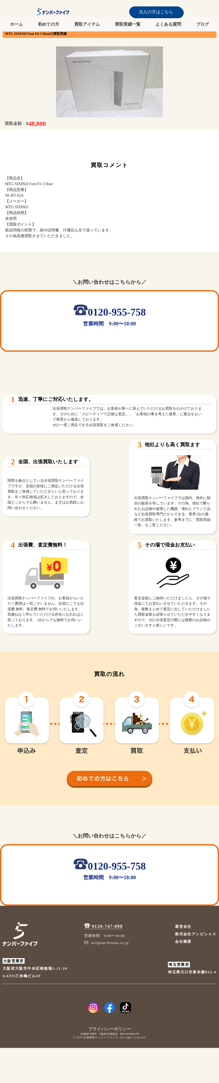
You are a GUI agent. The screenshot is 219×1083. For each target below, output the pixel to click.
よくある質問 (168, 24)
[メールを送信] (148, 341)
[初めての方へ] (109, 811)
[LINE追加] (85, 341)
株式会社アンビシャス (195, 969)
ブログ (202, 24)
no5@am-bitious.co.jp (106, 978)
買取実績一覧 (128, 24)
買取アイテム (87, 24)
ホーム (16, 24)
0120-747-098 (103, 961)
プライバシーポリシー (109, 1064)
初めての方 (48, 24)
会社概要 (183, 977)
